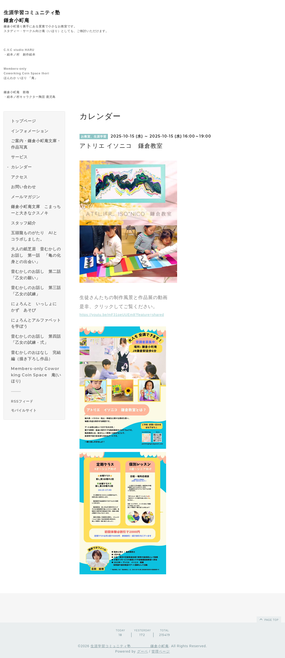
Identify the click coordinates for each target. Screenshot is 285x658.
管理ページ (160, 651)
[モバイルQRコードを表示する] (36, 410)
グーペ (142, 651)
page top (269, 619)
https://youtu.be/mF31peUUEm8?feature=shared (122, 315)
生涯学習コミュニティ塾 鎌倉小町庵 (130, 646)
